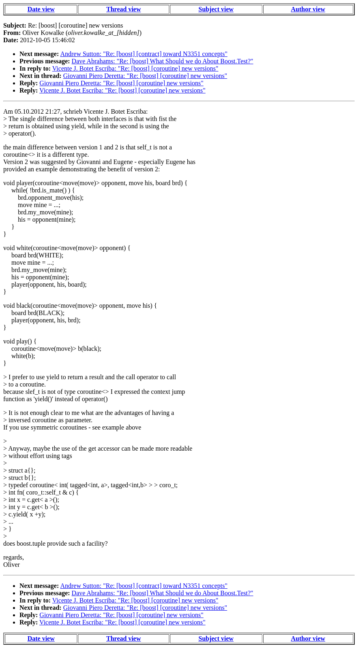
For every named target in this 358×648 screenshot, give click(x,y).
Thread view (123, 9)
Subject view (216, 9)
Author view (308, 9)
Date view (41, 9)
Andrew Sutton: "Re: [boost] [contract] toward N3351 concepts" (143, 53)
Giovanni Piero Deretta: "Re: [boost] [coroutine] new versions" (145, 75)
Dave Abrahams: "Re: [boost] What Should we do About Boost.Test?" (162, 61)
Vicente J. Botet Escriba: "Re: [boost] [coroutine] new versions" (135, 68)
